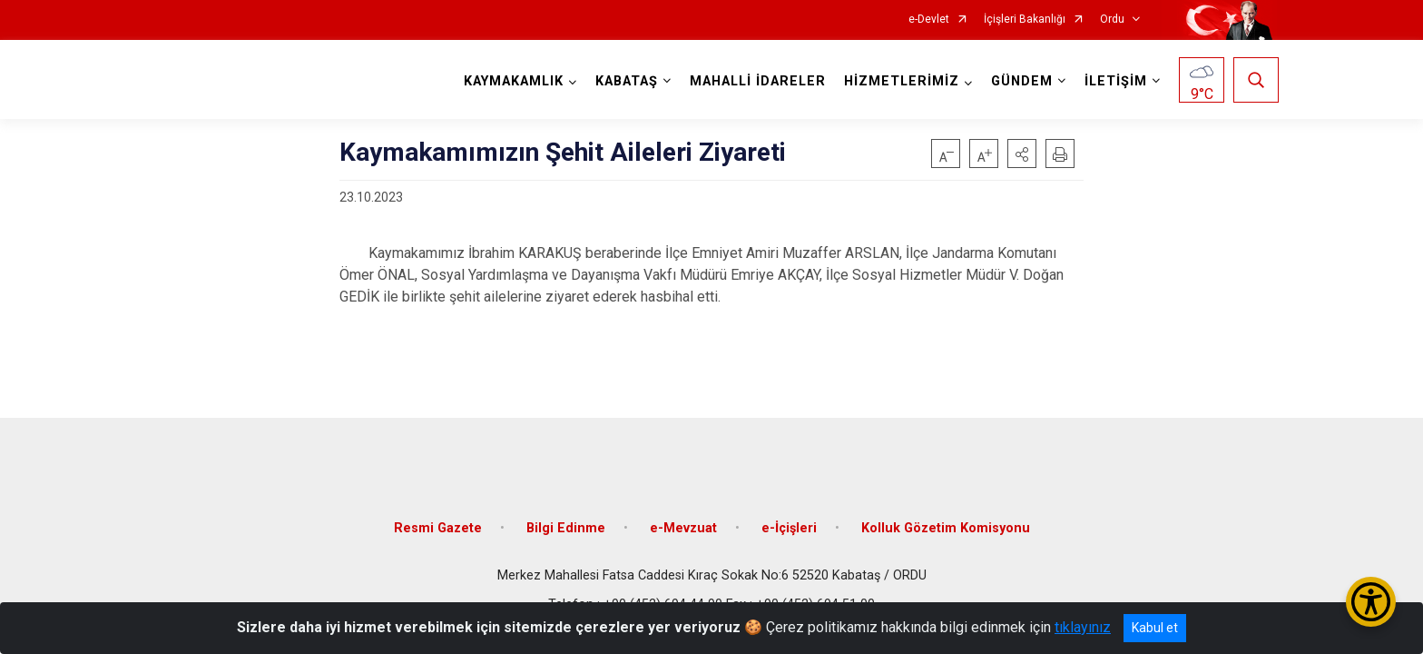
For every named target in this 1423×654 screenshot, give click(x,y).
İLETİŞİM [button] (1114, 81)
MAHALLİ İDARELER (756, 81)
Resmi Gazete (438, 520)
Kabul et (1155, 627)
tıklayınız (1083, 627)
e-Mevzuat (683, 520)
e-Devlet (928, 19)
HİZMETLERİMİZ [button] (899, 81)
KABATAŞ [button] (625, 81)
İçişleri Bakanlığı (1024, 19)
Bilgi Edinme (565, 520)
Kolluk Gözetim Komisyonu (945, 520)
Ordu (1112, 19)
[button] (1021, 153)
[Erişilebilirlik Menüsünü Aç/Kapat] (1371, 602)
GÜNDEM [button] (1020, 81)
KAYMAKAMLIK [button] (512, 81)
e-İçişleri (789, 520)
